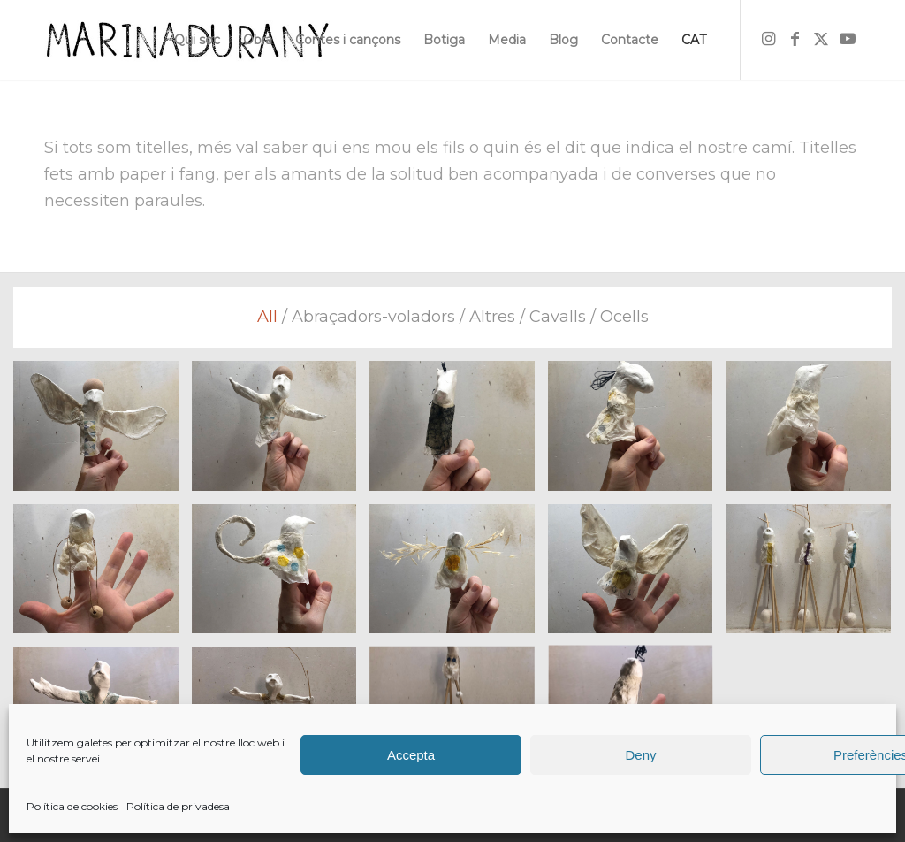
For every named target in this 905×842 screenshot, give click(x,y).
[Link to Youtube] (847, 39)
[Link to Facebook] (794, 39)
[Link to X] (821, 39)
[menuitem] (197, 40)
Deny (640, 754)
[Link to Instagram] (768, 39)
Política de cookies (72, 806)
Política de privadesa (178, 806)
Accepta (411, 754)
